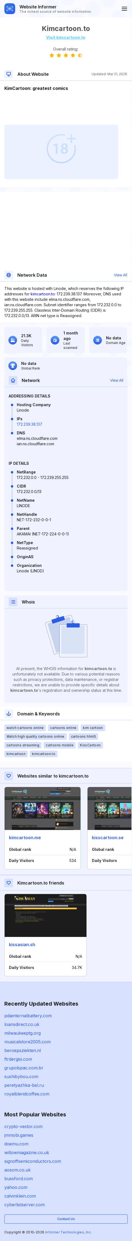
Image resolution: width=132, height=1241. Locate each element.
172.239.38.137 (29, 424)
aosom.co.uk (17, 1170)
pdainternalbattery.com (28, 1015)
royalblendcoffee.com (26, 1094)
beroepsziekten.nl (22, 1050)
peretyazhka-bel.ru (24, 1085)
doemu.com (16, 1144)
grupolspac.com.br (23, 1068)
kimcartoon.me (25, 837)
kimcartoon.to (43, 294)
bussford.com (18, 1178)
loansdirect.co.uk (21, 1024)
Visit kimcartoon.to (65, 37)
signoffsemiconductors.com (32, 1161)
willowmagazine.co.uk (26, 1152)
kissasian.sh (22, 944)
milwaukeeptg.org (22, 1033)
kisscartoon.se (108, 837)
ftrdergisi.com (18, 1059)
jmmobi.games (18, 1135)
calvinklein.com (20, 1196)
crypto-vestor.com (23, 1126)
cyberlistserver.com (24, 1204)
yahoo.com (15, 1187)
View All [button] (120, 275)
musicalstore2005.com (27, 1041)
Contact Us (66, 1219)
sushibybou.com (21, 1076)
